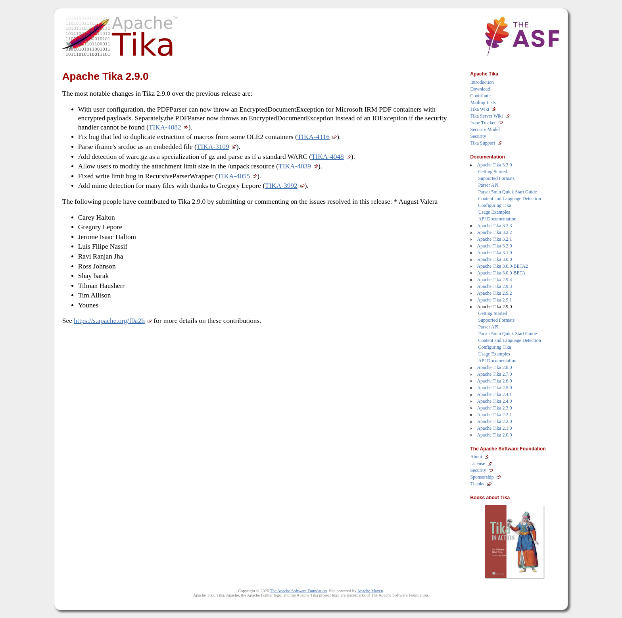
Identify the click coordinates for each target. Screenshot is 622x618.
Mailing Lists (482, 102)
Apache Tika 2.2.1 (494, 414)
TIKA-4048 (327, 156)
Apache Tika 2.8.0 (494, 367)
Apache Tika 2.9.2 (494, 293)
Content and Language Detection (509, 198)
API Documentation (497, 219)
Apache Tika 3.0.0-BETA (501, 273)
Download (480, 89)
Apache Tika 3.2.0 (494, 246)
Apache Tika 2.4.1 (494, 394)
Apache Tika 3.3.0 (494, 165)
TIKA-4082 (165, 127)
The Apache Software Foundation (298, 591)
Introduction (481, 82)
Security (478, 136)
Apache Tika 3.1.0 (494, 252)
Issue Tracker (482, 123)
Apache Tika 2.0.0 (494, 435)
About (476, 457)
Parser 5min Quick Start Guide (507, 192)
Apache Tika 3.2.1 (494, 239)
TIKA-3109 (213, 147)
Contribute (480, 95)
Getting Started (492, 171)
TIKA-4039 (294, 166)
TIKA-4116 (314, 137)
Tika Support (482, 143)
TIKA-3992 (281, 185)
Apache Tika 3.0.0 (494, 259)
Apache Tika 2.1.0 (494, 428)
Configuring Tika (494, 205)
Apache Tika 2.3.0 (494, 408)
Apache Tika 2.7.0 (494, 374)
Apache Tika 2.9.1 (494, 300)
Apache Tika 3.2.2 (494, 232)
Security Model (484, 129)
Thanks (477, 484)
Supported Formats (496, 178)
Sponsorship (481, 477)
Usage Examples (494, 212)
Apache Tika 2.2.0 (494, 421)
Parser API (488, 185)
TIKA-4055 (233, 176)
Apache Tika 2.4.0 (494, 401)
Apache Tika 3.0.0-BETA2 (502, 266)
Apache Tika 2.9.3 (494, 286)
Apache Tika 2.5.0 (494, 387)
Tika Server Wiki (486, 116)
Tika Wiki (479, 109)
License (477, 463)
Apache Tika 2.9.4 (494, 279)
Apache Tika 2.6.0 (494, 381)
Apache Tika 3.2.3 (494, 225)
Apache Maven (370, 591)
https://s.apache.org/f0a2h (109, 320)
